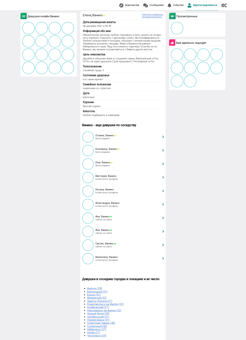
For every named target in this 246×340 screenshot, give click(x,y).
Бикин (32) (94, 294)
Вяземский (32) (97, 297)
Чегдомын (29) (96, 335)
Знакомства (129, 5)
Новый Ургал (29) (98, 313)
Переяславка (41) (98, 320)
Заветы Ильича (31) (99, 301)
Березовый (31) (97, 291)
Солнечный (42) (97, 326)
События (175, 5)
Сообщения (153, 5)
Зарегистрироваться (202, 5)
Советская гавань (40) (101, 323)
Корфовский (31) (98, 307)
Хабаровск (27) (96, 329)
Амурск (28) (94, 288)
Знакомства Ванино (152, 17)
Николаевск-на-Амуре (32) (104, 310)
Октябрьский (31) (98, 316)
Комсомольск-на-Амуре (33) (105, 304)
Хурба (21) (93, 332)
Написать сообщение (152, 14)
